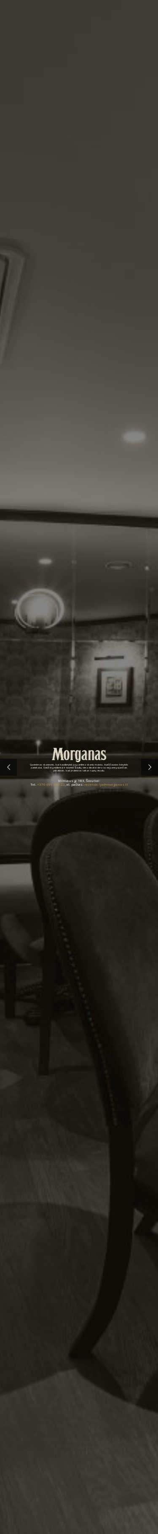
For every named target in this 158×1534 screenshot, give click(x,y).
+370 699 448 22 (51, 784)
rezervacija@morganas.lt (106, 784)
